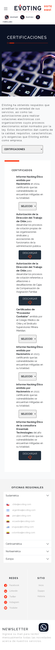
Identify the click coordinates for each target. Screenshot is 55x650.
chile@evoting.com (21, 504)
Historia (41, 596)
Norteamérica (13, 551)
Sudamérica (12, 495)
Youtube (13, 607)
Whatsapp (11, 17)
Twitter (12, 596)
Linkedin (13, 591)
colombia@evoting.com (23, 532)
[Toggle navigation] (5, 8)
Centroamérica (14, 543)
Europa (9, 558)
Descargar (30, 255)
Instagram (14, 602)
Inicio (41, 585)
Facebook (14, 585)
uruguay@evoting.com (23, 527)
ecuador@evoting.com (23, 521)
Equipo (41, 591)
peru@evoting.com (21, 515)
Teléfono (26, 17)
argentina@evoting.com (23, 510)
